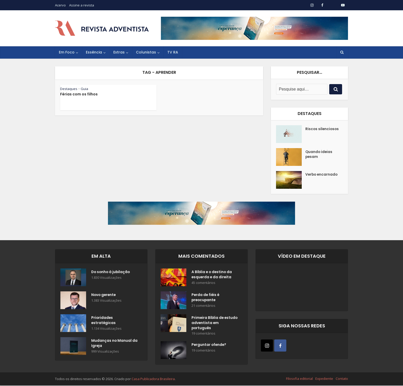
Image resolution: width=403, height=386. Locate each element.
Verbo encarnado (322, 174)
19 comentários (203, 334)
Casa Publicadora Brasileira (153, 379)
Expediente (324, 379)
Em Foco (67, 52)
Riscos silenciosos (322, 129)
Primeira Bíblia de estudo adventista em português (212, 323)
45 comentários (203, 283)
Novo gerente (104, 295)
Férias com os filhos (79, 94)
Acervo (60, 5)
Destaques (68, 88)
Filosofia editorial (299, 379)
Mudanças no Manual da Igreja (111, 343)
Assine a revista (81, 5)
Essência (94, 52)
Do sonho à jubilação (111, 272)
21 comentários (203, 306)
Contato (342, 379)
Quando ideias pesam (319, 154)
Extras (119, 52)
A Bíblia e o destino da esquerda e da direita (212, 275)
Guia (84, 88)
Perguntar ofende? (209, 345)
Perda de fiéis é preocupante (205, 298)
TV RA (172, 52)
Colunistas (146, 52)
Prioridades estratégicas (103, 321)
